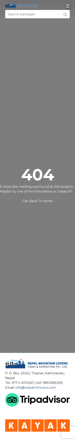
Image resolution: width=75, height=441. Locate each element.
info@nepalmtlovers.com (35, 387)
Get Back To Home (37, 201)
